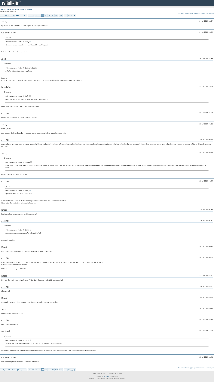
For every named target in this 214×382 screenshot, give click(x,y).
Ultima (71, 15)
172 (60, 15)
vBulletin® (107, 376)
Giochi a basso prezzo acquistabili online (16, 9)
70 (36, 15)
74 (49, 15)
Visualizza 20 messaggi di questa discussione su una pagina (196, 13)
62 (33, 15)
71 (39, 15)
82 (53, 15)
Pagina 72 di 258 (8, 15)
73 (46, 15)
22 (29, 15)
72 (43, 15)
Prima (19, 15)
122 (56, 15)
